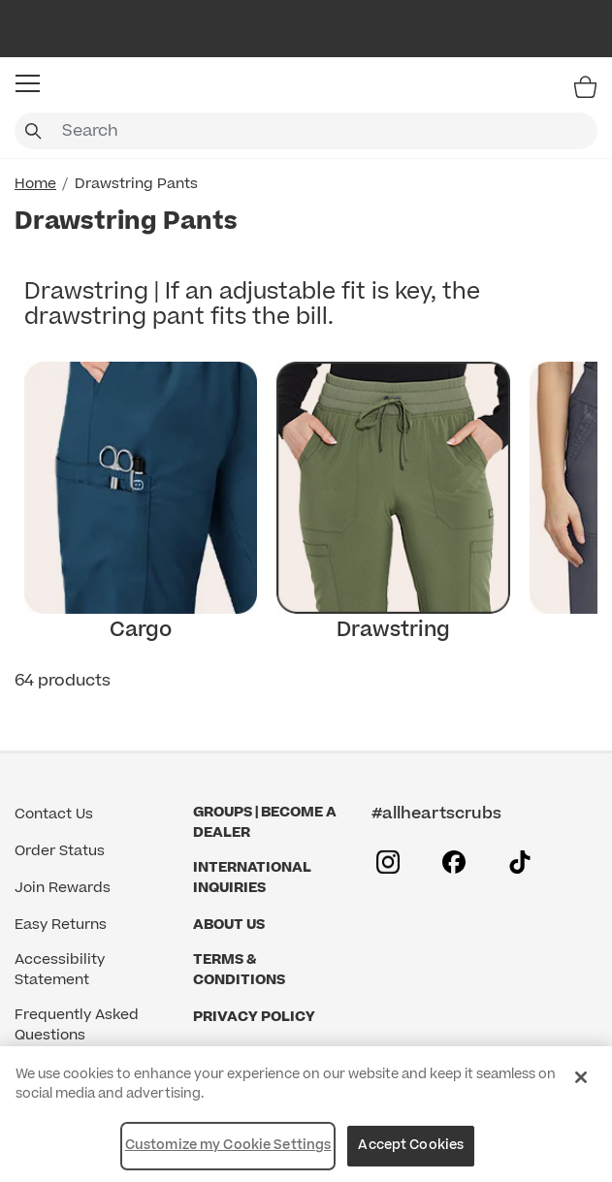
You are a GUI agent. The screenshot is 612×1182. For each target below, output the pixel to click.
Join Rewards (63, 888)
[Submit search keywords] (33, 131)
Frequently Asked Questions (77, 1025)
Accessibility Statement (60, 969)
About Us (229, 924)
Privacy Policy (254, 1016)
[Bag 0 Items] (585, 86)
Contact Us (54, 814)
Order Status (60, 851)
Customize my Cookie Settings (228, 1145)
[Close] (581, 1077)
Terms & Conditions (239, 969)
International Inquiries (252, 877)
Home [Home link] (35, 184)
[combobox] (306, 130)
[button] (28, 83)
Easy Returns (61, 924)
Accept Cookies (411, 1145)
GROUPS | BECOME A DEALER (265, 822)
